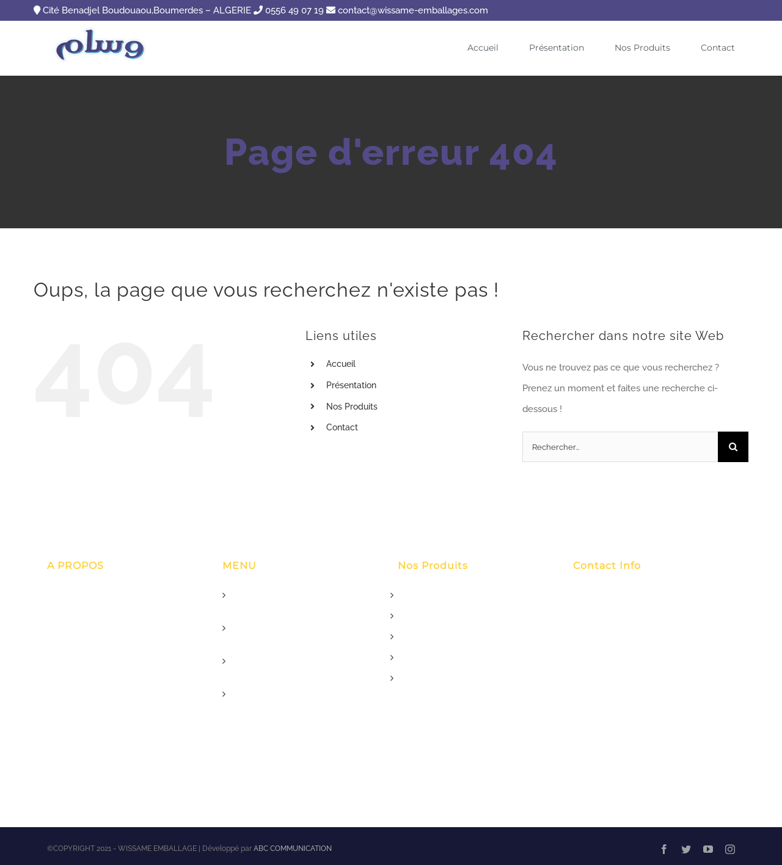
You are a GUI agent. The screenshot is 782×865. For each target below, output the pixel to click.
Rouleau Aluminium (439, 615)
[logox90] (102, 31)
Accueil (341, 364)
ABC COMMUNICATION (293, 848)
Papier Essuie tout (435, 636)
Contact (342, 427)
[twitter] (686, 849)
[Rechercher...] (620, 447)
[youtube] (708, 849)
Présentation (351, 385)
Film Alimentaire (432, 678)
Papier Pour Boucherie (445, 595)
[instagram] (730, 849)
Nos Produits (352, 406)
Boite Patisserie (430, 657)
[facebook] (664, 849)
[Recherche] (733, 447)
